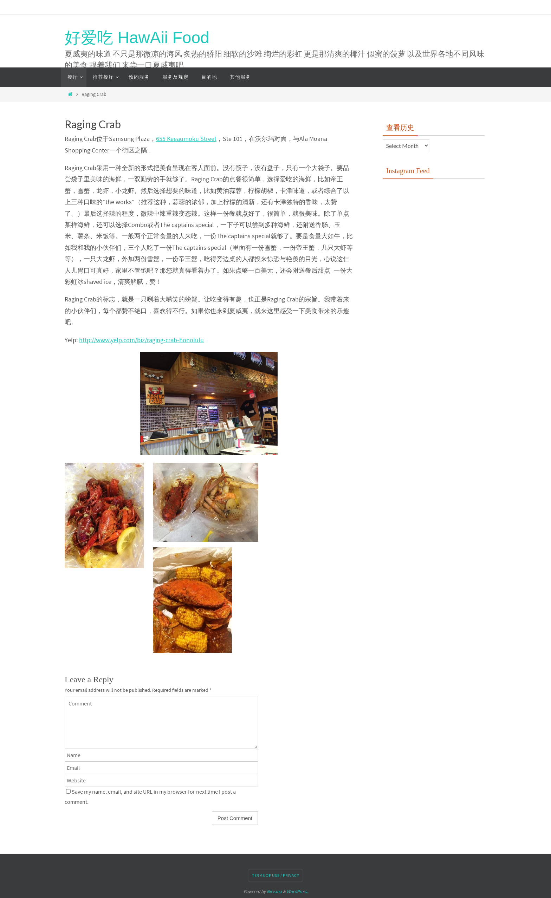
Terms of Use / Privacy (275, 875)
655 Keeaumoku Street (186, 139)
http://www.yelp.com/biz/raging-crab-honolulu (141, 340)
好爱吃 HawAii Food (137, 37)
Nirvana (274, 891)
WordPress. (297, 891)
